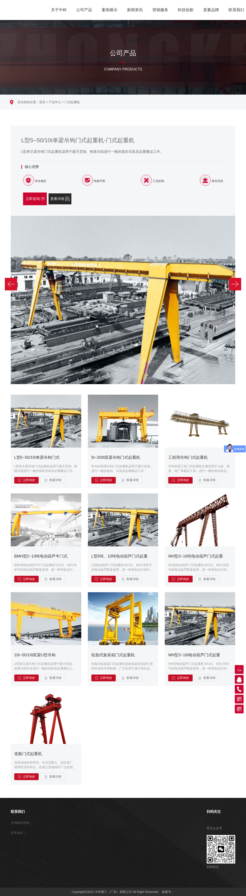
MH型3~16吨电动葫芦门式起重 (195, 556)
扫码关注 (214, 811)
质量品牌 (211, 10)
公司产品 (84, 10)
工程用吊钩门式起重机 (188, 457)
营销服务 (160, 10)
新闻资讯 (135, 10)
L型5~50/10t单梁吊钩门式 (37, 457)
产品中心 (55, 102)
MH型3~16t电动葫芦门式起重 (194, 655)
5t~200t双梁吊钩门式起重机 (115, 457)
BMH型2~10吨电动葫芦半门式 (41, 556)
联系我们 (236, 10)
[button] (14, 252)
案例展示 (110, 10)
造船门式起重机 (28, 754)
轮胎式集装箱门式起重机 (113, 655)
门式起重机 (72, 102)
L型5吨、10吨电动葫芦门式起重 (119, 556)
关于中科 (59, 10)
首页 (42, 102)
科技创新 (186, 10)
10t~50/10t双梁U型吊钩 (35, 655)
